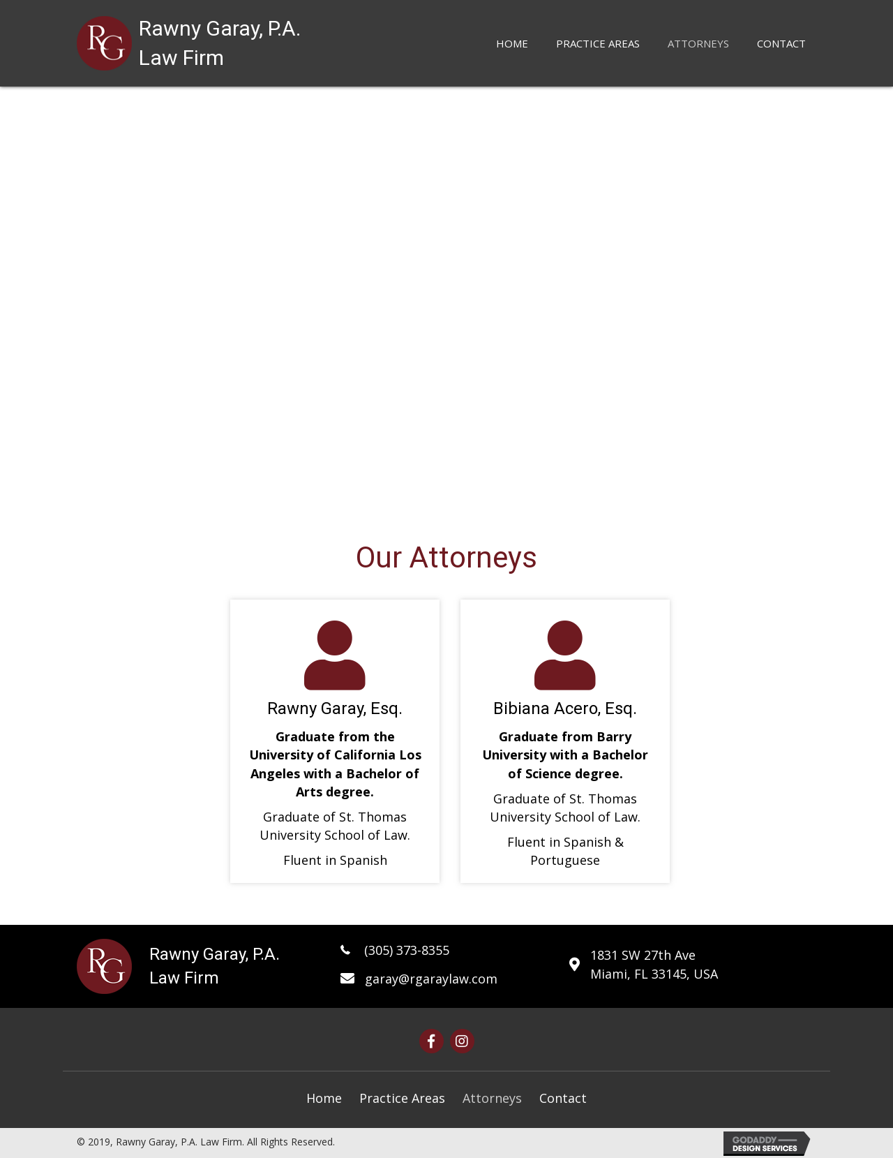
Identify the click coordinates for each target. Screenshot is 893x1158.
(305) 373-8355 (405, 950)
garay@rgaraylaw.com (431, 978)
